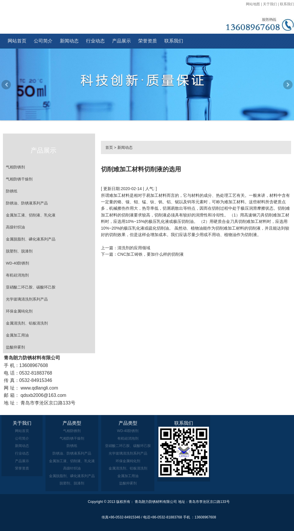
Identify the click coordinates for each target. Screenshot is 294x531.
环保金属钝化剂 (19, 311)
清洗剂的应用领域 (133, 247)
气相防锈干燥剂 (19, 179)
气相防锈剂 (15, 167)
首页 (109, 147)
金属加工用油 (17, 335)
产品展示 (121, 40)
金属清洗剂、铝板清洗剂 (27, 323)
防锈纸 (11, 191)
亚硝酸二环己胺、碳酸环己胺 (30, 287)
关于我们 (270, 4)
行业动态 (95, 40)
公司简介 (43, 40)
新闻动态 (69, 40)
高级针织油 (15, 227)
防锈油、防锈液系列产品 (27, 203)
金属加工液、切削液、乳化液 (30, 215)
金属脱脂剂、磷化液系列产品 (30, 239)
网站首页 (17, 40)
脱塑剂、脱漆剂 (19, 251)
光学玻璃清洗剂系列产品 (27, 299)
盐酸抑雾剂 (15, 347)
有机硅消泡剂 (17, 275)
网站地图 (253, 4)
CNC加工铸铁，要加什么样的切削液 (150, 254)
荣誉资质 (147, 40)
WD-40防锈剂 (17, 263)
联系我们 (287, 4)
